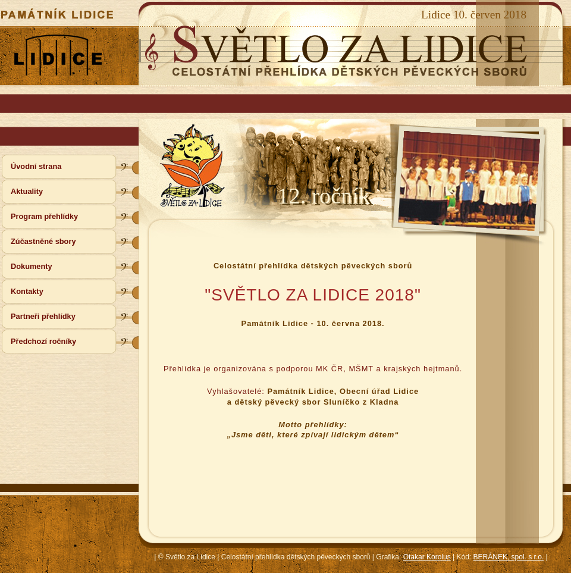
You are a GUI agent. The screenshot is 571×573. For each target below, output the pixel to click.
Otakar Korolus (427, 557)
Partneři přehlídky (43, 316)
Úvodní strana (36, 166)
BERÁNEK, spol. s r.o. (508, 557)
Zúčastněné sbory (43, 241)
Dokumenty (31, 266)
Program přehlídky (44, 216)
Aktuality (27, 191)
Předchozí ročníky (43, 341)
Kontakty (27, 291)
